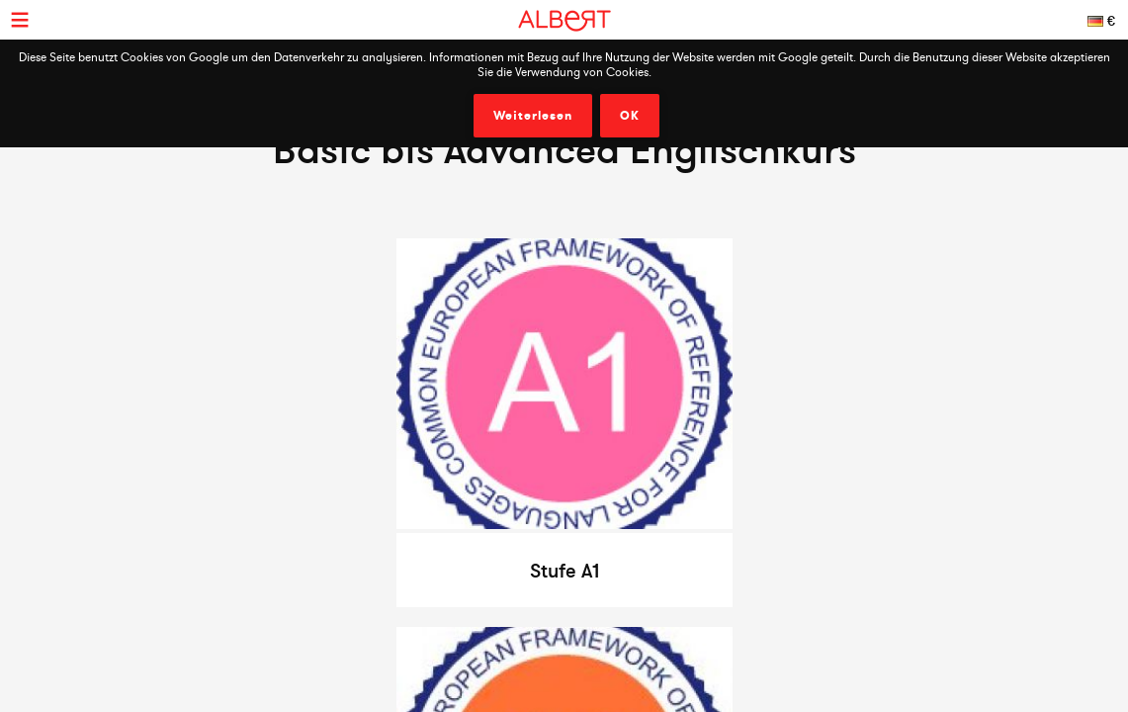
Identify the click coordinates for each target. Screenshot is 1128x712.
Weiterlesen (532, 116)
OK (630, 116)
